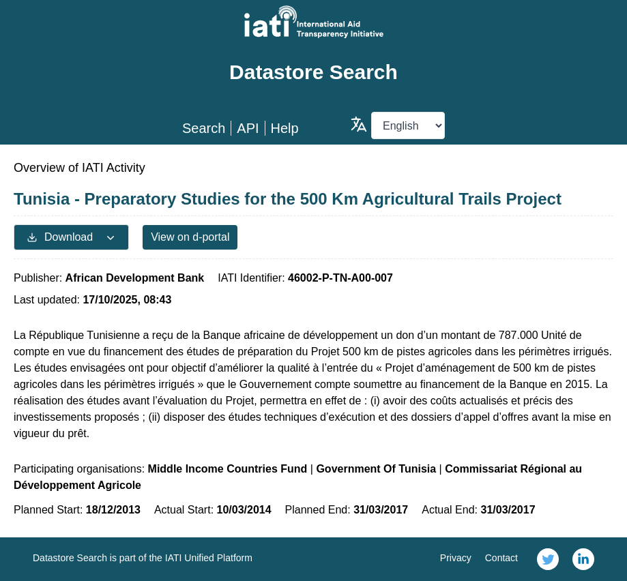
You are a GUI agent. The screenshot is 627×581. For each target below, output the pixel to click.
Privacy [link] (455, 557)
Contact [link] (501, 557)
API (248, 128)
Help (285, 128)
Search (203, 128)
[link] (548, 559)
